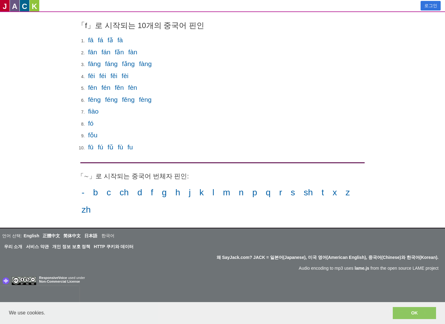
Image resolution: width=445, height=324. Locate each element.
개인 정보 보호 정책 (71, 246)
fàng (145, 63)
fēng (94, 99)
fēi (91, 75)
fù (120, 147)
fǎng (128, 63)
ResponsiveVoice (53, 278)
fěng (128, 99)
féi (102, 75)
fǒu (93, 135)
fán (105, 52)
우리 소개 (13, 246)
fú (101, 147)
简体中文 (72, 235)
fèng (145, 99)
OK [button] (414, 312)
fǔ (110, 147)
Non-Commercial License (59, 281)
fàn (132, 52)
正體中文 (51, 235)
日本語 (90, 235)
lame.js (361, 268)
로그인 (430, 5)
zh (86, 209)
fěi (113, 75)
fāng (94, 63)
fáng (111, 63)
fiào (93, 111)
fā (91, 40)
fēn (92, 87)
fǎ (110, 40)
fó (91, 123)
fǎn (119, 52)
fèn (132, 87)
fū (91, 147)
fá (101, 40)
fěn (119, 87)
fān (92, 52)
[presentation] (39, 295)
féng (111, 99)
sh (308, 192)
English (31, 235)
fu (130, 147)
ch (124, 192)
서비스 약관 (37, 246)
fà (120, 40)
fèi (125, 75)
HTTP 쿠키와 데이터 (114, 246)
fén (105, 87)
